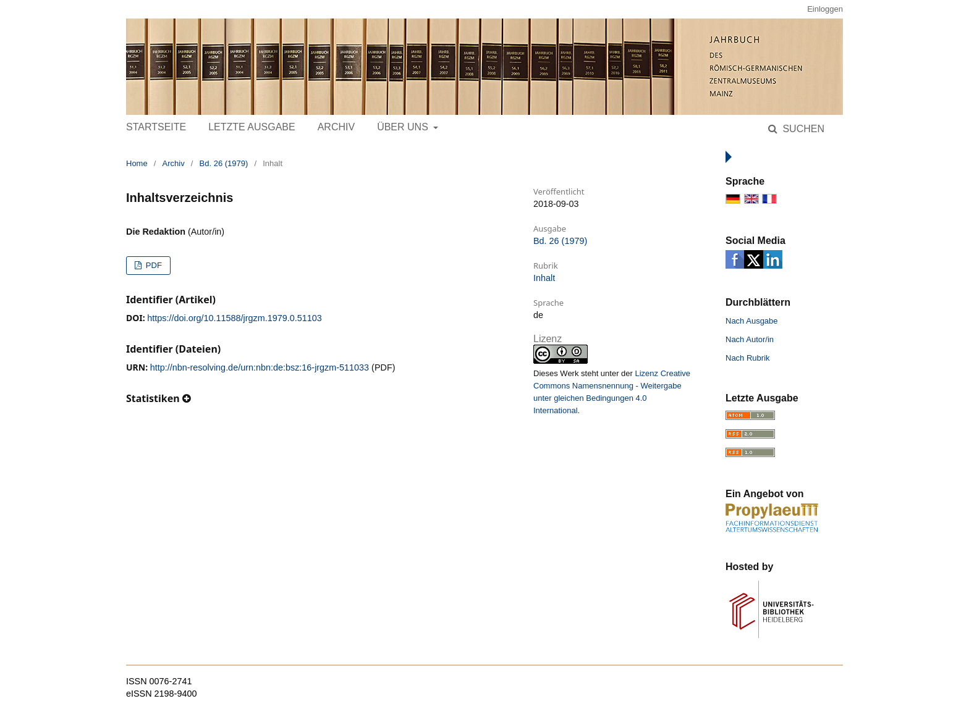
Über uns (404, 127)
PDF (152, 265)
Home (137, 163)
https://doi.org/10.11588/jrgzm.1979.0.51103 (234, 318)
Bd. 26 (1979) (224, 163)
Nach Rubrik (748, 358)
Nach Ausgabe (752, 320)
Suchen (802, 129)
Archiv (336, 127)
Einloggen (825, 9)
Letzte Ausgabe (251, 127)
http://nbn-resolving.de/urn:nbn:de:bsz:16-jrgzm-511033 (259, 367)
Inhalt (544, 278)
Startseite (156, 127)
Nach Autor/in (750, 339)
